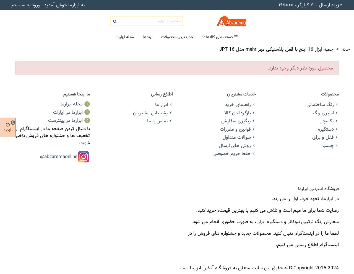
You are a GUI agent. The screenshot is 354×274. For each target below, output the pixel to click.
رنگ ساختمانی (322, 104)
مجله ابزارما (125, 37)
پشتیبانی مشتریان (153, 113)
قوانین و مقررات (238, 129)
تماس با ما (160, 121)
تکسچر (330, 121)
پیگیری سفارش (238, 121)
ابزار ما (164, 104)
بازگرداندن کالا (240, 113)
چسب (330, 145)
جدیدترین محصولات (177, 37)
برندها (147, 37)
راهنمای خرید (240, 104)
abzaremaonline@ (58, 156)
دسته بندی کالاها (222, 37)
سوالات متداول (239, 137)
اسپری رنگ (326, 113)
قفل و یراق (325, 137)
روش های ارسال (237, 145)
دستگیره (328, 129)
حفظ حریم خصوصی (234, 153)
